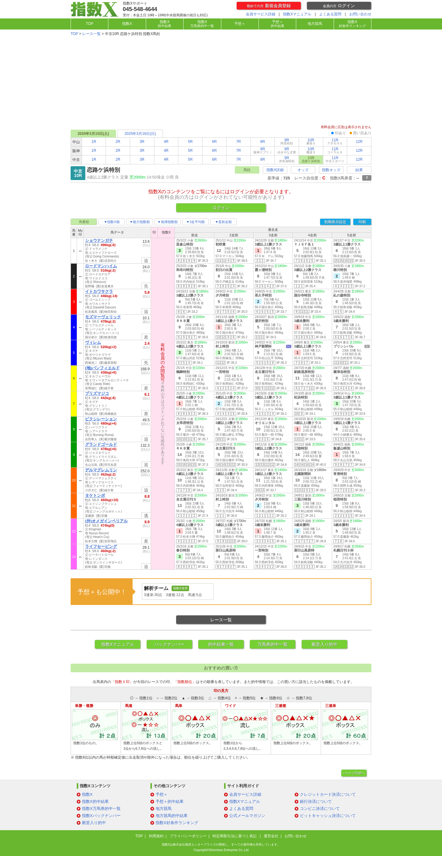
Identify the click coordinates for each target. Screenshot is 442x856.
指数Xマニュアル (297, 14)
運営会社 (271, 836)
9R (287, 141)
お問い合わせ (360, 14)
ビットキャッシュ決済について (328, 815)
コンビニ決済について (320, 808)
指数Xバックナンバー (101, 815)
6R (214, 141)
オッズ (302, 170)
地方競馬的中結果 (172, 815)
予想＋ (239, 24)
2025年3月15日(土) (93, 134)
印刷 (362, 222)
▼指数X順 (111, 222)
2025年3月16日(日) (140, 134)
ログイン (339, 5)
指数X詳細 (275, 170)
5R (190, 141)
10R (311, 141)
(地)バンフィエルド (102, 368)
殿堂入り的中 (324, 644)
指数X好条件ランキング (177, 822)
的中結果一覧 (221, 644)
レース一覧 (91, 34)
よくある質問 (330, 14)
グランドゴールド (101, 444)
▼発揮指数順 (167, 222)
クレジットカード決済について (328, 794)
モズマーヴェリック (103, 317)
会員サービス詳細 (260, 14)
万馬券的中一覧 (273, 644)
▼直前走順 (223, 222)
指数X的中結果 (95, 801)
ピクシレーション (101, 419)
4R (166, 141)
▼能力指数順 (140, 222)
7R (238, 141)
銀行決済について (316, 801)
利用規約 (156, 836)
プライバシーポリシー (188, 836)
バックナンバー (169, 644)
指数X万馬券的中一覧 (101, 808)
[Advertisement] (221, 81)
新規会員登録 (269, 5)
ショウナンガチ (99, 240)
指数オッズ (331, 170)
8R (262, 141)
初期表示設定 (335, 222)
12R (359, 141)
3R (142, 141)
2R (118, 141)
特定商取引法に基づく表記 (235, 836)
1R (93, 141)
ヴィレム (93, 342)
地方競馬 (315, 24)
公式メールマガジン (247, 815)
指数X (127, 24)
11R (335, 141)
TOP (89, 24)
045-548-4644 (140, 9)
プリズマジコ (97, 393)
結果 (359, 170)
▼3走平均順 (195, 222)
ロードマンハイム (101, 266)
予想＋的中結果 (170, 801)
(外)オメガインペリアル (106, 521)
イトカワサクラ (99, 291)
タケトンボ (95, 495)
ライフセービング (101, 546)
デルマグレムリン (101, 470)
